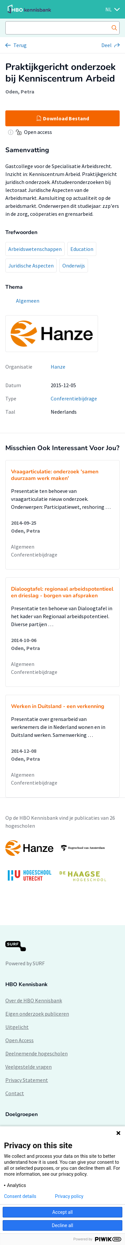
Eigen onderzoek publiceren (37, 1013)
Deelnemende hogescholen (36, 1053)
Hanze (58, 367)
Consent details (20, 1196)
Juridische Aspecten (31, 265)
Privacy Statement (26, 1080)
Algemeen (22, 546)
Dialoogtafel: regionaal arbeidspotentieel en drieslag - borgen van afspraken (62, 592)
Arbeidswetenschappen (35, 249)
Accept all (62, 1212)
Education (81, 249)
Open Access (19, 1040)
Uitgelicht (17, 1027)
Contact (14, 1093)
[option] (62, 864)
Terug (20, 45)
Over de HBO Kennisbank (33, 1000)
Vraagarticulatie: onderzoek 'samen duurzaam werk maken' (54, 475)
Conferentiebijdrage (74, 398)
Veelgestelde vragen (28, 1066)
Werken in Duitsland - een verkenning (57, 706)
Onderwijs (73, 265)
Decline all (62, 1225)
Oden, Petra (19, 91)
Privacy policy (69, 1196)
